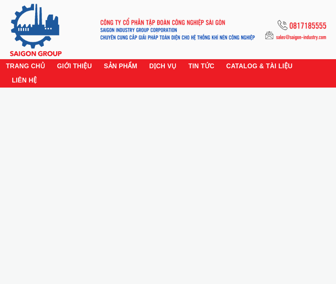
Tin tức (201, 66)
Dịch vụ (162, 66)
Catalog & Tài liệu (259, 66)
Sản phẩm (121, 66)
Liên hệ (24, 80)
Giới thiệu (74, 66)
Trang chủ (25, 66)
